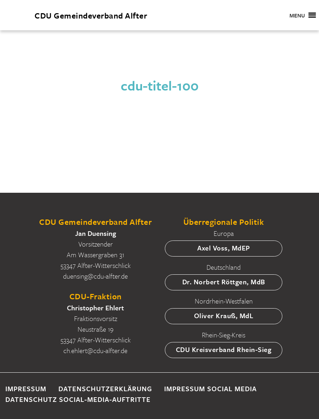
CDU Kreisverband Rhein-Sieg (224, 349)
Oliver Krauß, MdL (223, 315)
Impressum (25, 388)
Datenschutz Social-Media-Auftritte (78, 399)
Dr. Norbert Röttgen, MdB (223, 281)
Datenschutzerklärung (105, 388)
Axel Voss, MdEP (223, 248)
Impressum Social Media (210, 388)
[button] (297, 15)
